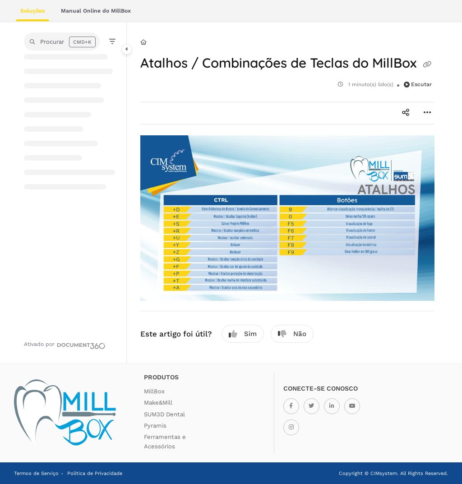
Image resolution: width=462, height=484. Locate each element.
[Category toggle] (126, 49)
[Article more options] (427, 113)
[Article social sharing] (405, 113)
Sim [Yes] (243, 334)
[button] (62, 41)
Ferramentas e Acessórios (165, 441)
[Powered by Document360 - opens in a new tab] (65, 344)
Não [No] (292, 334)
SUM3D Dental (164, 414)
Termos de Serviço (36, 473)
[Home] (143, 42)
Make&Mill (158, 402)
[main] (287, 192)
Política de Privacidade (94, 473)
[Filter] (112, 41)
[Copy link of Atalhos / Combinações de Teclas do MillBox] (427, 64)
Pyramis (155, 425)
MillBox (154, 391)
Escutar (418, 84)
